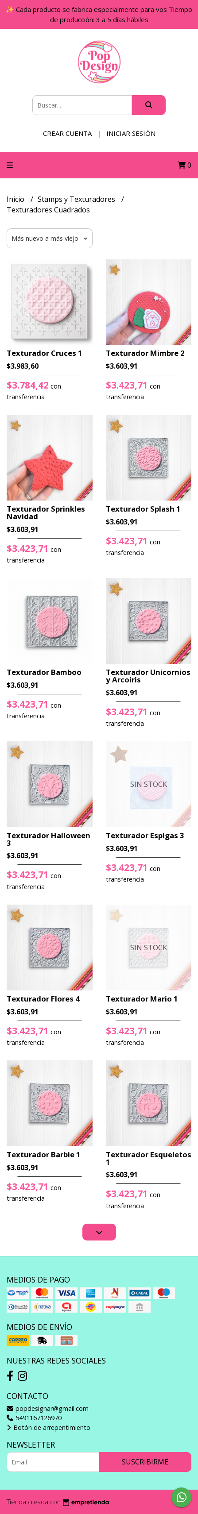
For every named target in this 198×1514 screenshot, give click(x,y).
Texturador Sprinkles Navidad (46, 512)
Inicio (16, 199)
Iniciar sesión (130, 133)
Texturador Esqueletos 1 (148, 1158)
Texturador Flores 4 (43, 999)
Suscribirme (145, 1462)
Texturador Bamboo (44, 672)
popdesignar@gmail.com (48, 1408)
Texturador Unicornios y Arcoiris (148, 676)
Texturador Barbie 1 (44, 1154)
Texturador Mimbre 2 (145, 353)
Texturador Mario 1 (142, 999)
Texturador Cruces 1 (44, 353)
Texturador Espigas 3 (145, 835)
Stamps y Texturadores (77, 199)
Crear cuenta (67, 133)
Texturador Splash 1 (143, 509)
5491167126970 (34, 1418)
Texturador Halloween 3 (48, 839)
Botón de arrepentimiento (48, 1427)
